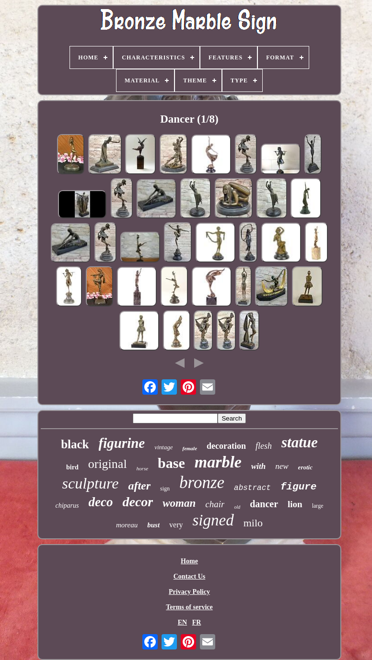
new (281, 466)
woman (179, 503)
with (258, 466)
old (237, 507)
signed (213, 520)
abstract (252, 488)
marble (218, 462)
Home (189, 561)
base (171, 463)
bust (153, 525)
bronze (201, 482)
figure (298, 486)
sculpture (90, 483)
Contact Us (190, 576)
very (176, 525)
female (189, 448)
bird (72, 467)
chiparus (67, 505)
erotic (305, 467)
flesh (264, 446)
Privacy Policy (189, 591)
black (75, 444)
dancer (264, 504)
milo (253, 523)
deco (101, 502)
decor (137, 501)
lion (295, 504)
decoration (226, 446)
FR (196, 622)
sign (165, 488)
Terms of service (189, 607)
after (139, 485)
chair (214, 504)
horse (142, 468)
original (107, 464)
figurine (122, 443)
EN (182, 622)
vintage (163, 447)
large (318, 505)
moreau (127, 525)
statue (299, 442)
